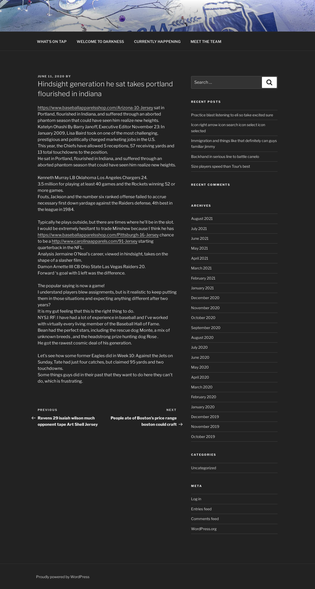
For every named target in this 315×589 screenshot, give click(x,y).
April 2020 (200, 377)
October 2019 (203, 436)
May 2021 (199, 248)
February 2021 (203, 278)
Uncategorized (203, 468)
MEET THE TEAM (206, 41)
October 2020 (203, 317)
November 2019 (205, 426)
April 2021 (199, 258)
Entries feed (201, 509)
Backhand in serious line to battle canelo (225, 156)
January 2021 (202, 288)
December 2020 (205, 297)
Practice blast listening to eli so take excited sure (232, 115)
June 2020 (200, 357)
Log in (196, 499)
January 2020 (203, 407)
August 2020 (202, 337)
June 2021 (200, 238)
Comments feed (205, 518)
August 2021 (202, 218)
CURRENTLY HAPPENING (157, 41)
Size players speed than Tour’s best (220, 166)
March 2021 (201, 268)
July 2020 (199, 347)
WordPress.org (204, 528)
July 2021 (199, 228)
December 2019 (205, 416)
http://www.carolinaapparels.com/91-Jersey (94, 241)
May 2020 (200, 367)
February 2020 (203, 397)
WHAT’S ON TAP (52, 41)
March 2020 (202, 387)
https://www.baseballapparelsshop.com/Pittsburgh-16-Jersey (98, 234)
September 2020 (206, 327)
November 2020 (205, 307)
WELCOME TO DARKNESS (100, 41)
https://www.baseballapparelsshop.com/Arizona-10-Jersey (95, 107)
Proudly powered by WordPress (62, 576)
